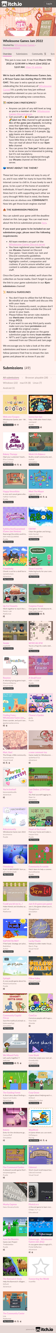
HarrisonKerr (34, 574)
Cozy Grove (34, 1092)
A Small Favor (35, 678)
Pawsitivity (8, 568)
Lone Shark (34, 1055)
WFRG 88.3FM (36, 643)
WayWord (33, 1130)
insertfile (32, 1281)
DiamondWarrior (9, 683)
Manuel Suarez (34, 981)
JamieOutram (8, 574)
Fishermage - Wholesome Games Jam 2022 (40, 1240)
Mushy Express (10, 1204)
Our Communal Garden (13, 1167)
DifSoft (6, 1284)
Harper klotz (33, 834)
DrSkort (32, 1098)
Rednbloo (7, 946)
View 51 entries (34, 67)
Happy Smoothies (11, 491)
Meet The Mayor (36, 491)
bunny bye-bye (35, 417)
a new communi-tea (38, 752)
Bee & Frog (33, 946)
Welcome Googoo (11, 417)
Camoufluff (7, 1135)
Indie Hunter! (34, 534)
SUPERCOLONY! (11, 941)
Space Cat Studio (10, 1098)
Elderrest (33, 1167)
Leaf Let (6, 909)
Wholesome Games (24, 45)
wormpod (32, 422)
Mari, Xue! (7, 752)
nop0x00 (6, 646)
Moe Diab (32, 1021)
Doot (5, 422)
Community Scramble (39, 866)
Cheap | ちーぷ (34, 1209)
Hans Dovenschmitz (11, 1207)
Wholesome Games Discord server (29, 112)
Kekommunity (9, 829)
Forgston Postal (36, 606)
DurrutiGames (34, 872)
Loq (4, 1316)
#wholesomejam (11, 47)
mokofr (31, 459)
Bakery (6, 1130)
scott (31, 648)
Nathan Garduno (9, 497)
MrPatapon (33, 1135)
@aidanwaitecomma (11, 723)
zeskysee (6, 1060)
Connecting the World (39, 1279)
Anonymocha (8, 757)
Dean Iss (32, 797)
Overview (7, 54)
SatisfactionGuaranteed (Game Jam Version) (14, 530)
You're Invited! (9, 789)
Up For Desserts (10, 606)
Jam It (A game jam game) (40, 904)
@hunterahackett (9, 872)
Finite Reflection (35, 1247)
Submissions (21, 54)
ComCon (33, 1015)
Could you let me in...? (13, 904)
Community (37, 54)
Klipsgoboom (34, 909)
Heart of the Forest (37, 829)
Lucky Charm (35, 941)
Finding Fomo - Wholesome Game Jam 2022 (13, 718)
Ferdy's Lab (7, 611)
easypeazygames (9, 1172)
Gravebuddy (33, 1060)
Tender (6, 643)
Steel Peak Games (36, 611)
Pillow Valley (34, 978)
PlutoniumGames (10, 983)
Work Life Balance (37, 454)
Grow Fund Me (35, 568)
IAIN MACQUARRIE (11, 536)
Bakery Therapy (10, 454)
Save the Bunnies (11, 1239)
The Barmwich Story (12, 1279)
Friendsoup (8, 866)
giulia (31, 718)
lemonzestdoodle (9, 792)
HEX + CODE (34, 680)
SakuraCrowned (35, 1172)
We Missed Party (11, 1055)
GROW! (32, 529)
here (44, 222)
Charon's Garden (36, 715)
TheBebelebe (8, 1244)
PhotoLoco (34, 1204)
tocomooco (7, 834)
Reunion (7, 678)
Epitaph (6, 978)
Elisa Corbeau (8, 459)
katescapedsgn (8, 1023)
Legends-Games (35, 494)
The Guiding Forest (11, 1092)
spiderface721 (34, 757)
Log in (49, 3)
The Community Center (13, 1313)
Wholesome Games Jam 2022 (23, 41)
